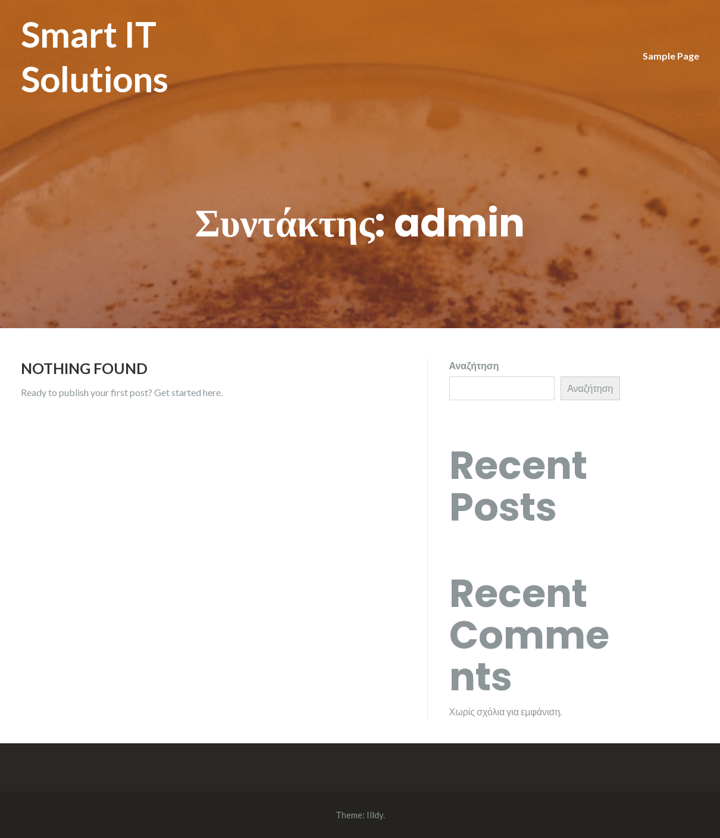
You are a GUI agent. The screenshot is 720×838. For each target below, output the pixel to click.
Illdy (375, 814)
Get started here (187, 392)
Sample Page (671, 55)
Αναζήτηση (474, 365)
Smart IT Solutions (94, 56)
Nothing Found (84, 368)
